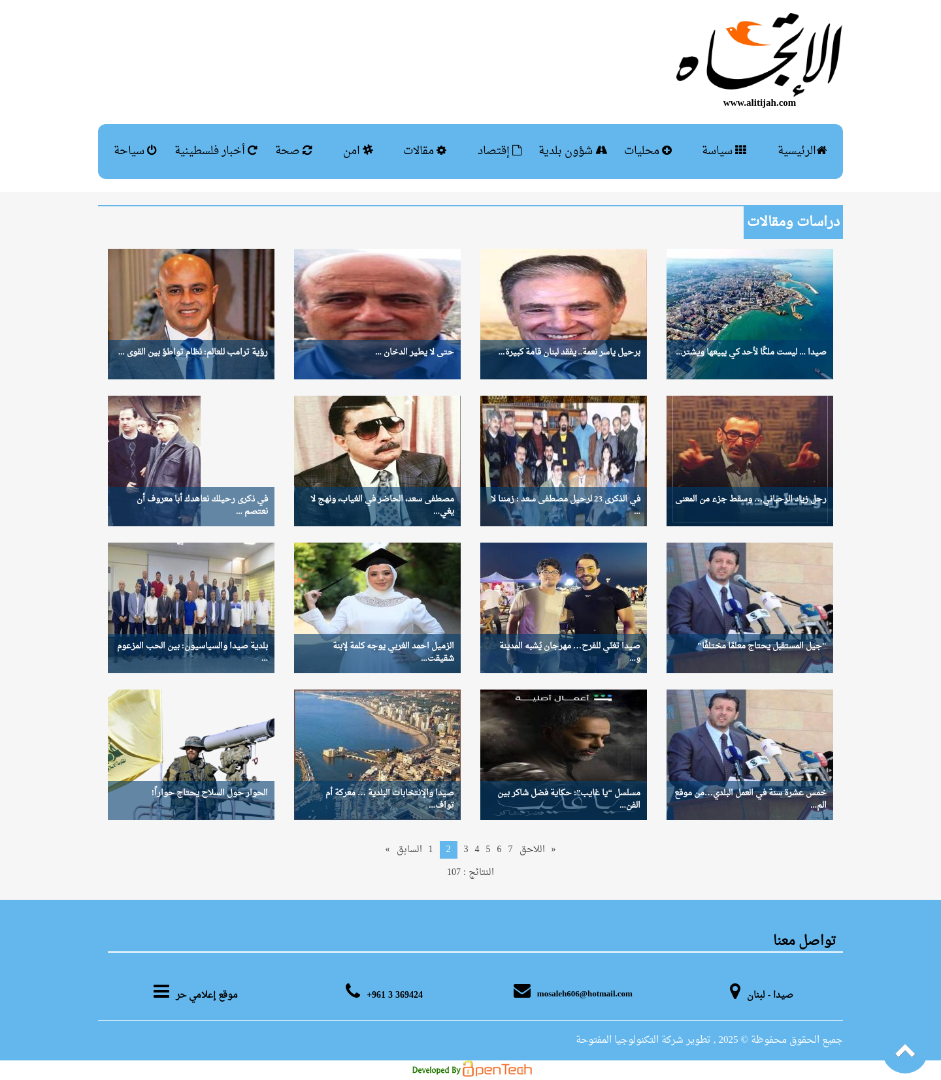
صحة (293, 151)
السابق (409, 850)
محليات (648, 151)
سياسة (724, 151)
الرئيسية (802, 151)
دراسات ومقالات (793, 223)
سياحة (135, 151)
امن (358, 151)
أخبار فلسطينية (215, 151)
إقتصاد (500, 151)
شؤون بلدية (572, 151)
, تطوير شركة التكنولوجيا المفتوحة (646, 1040)
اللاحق (532, 850)
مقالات (424, 151)
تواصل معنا (804, 941)
